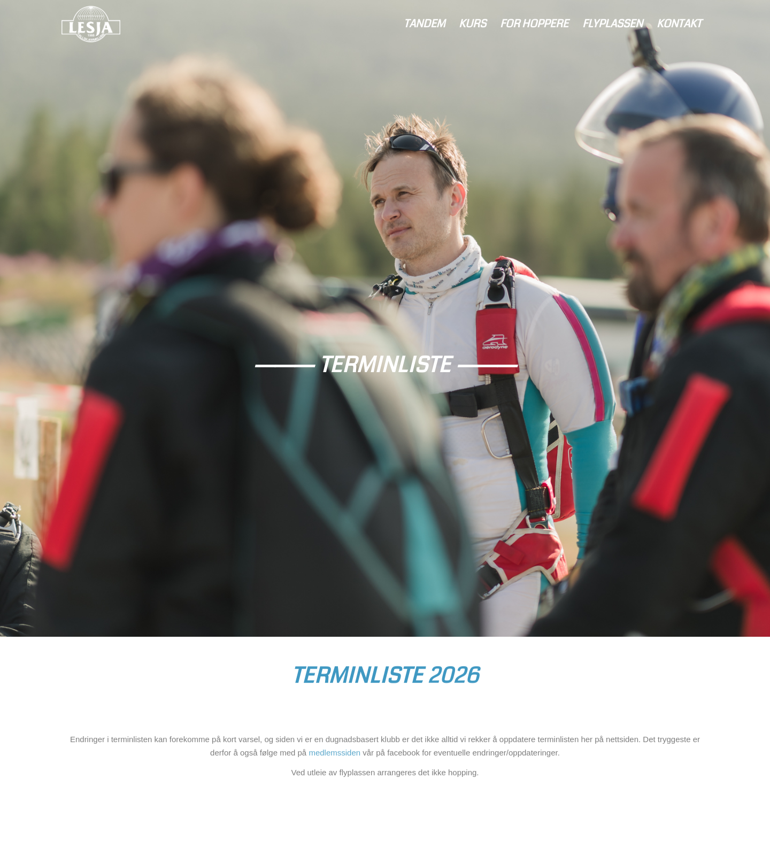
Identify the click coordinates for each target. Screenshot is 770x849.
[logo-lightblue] (90, 24)
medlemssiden (334, 757)
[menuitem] (424, 24)
